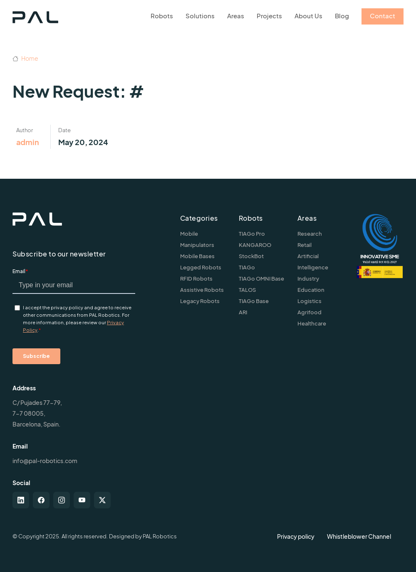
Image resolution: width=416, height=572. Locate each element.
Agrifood (309, 312)
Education (310, 289)
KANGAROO (255, 245)
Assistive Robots (202, 289)
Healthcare (311, 323)
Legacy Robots (200, 301)
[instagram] (61, 500)
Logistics (309, 301)
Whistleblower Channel (359, 536)
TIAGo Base (254, 301)
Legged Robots (200, 267)
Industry (308, 278)
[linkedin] (20, 500)
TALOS (247, 289)
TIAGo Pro (252, 233)
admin (27, 142)
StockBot (251, 256)
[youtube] (82, 500)
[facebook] (41, 500)
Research (309, 233)
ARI (243, 312)
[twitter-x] (102, 500)
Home (25, 58)
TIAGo (247, 267)
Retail (304, 245)
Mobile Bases (197, 256)
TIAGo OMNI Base (261, 278)
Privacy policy (295, 536)
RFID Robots (196, 278)
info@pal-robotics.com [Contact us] (44, 460)
